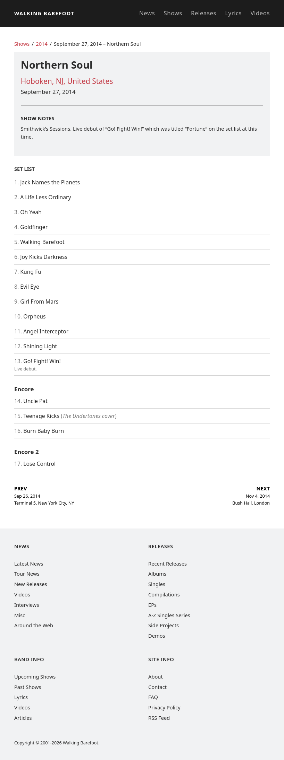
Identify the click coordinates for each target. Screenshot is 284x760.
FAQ (153, 696)
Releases (203, 13)
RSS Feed (159, 717)
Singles (156, 583)
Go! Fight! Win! (42, 361)
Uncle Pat (35, 401)
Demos (156, 635)
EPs (152, 604)
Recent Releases (167, 563)
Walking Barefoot (42, 242)
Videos (260, 13)
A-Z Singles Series (169, 615)
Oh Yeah (31, 212)
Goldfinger (34, 227)
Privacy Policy (164, 707)
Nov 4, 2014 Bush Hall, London (251, 495)
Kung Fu (30, 272)
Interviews (26, 604)
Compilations (164, 594)
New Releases (30, 583)
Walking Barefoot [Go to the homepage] (44, 13)
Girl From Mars (39, 301)
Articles (23, 717)
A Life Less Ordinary (45, 197)
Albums (157, 573)
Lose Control (39, 464)
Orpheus (34, 316)
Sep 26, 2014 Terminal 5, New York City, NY (44, 495)
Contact (157, 686)
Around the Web (33, 625)
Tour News (27, 573)
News (147, 13)
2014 (42, 43)
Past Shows (27, 686)
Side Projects (163, 625)
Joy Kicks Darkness (43, 257)
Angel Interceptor (45, 331)
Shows (173, 13)
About (155, 676)
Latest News (28, 563)
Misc (19, 615)
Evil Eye (29, 286)
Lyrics (233, 13)
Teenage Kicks (41, 416)
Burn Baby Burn (43, 431)
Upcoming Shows (35, 676)
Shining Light (40, 346)
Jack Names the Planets (50, 182)
